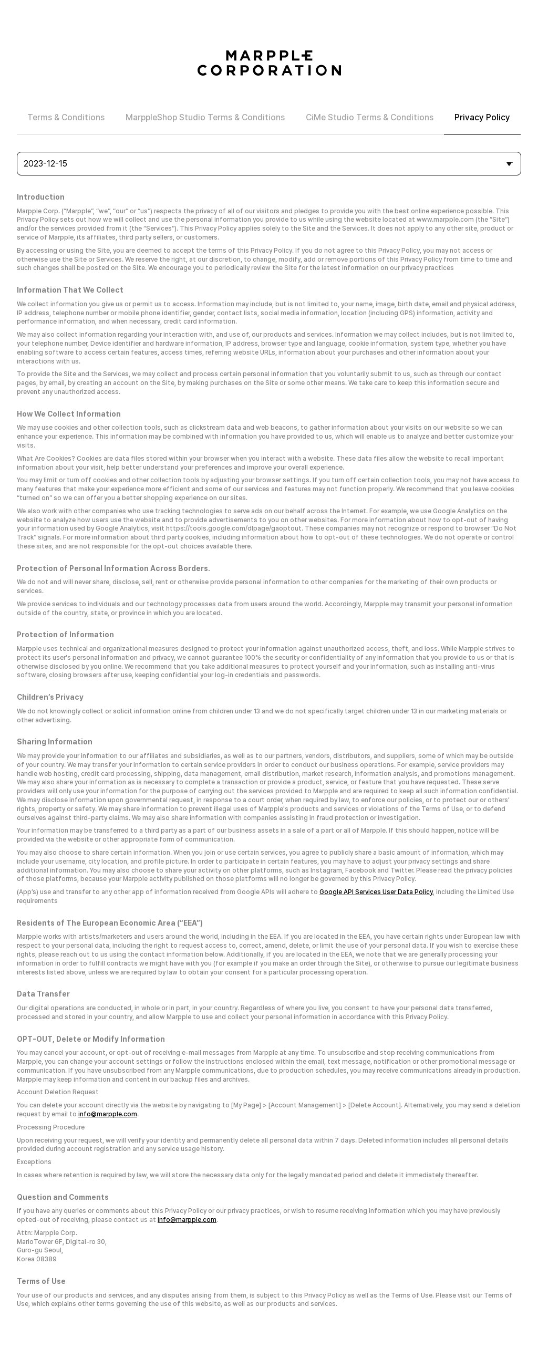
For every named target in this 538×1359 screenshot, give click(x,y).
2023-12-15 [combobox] (45, 164)
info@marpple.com (107, 1114)
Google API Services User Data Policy (376, 892)
